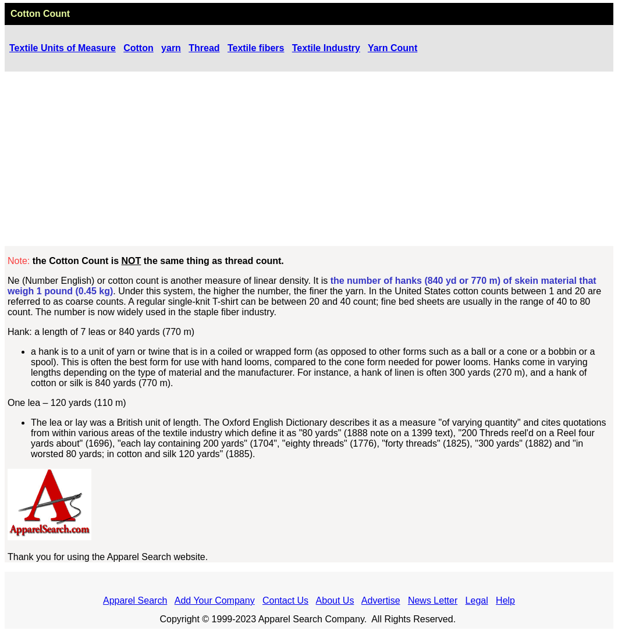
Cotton (138, 48)
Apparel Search (135, 600)
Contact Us (285, 600)
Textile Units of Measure (62, 48)
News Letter (432, 600)
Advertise (380, 600)
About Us (335, 600)
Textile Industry (326, 48)
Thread (204, 48)
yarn (171, 48)
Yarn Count (392, 48)
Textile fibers (256, 48)
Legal (477, 600)
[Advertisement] (309, 158)
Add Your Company (215, 600)
